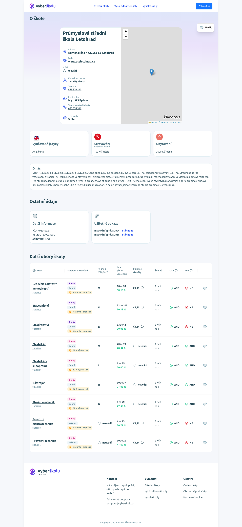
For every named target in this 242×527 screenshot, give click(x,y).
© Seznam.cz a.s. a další (170, 122)
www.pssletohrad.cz (81, 61)
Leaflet (153, 122)
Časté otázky (190, 485)
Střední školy (101, 6)
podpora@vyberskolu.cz (120, 503)
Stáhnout (127, 231)
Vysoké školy (150, 6)
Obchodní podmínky (195, 491)
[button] (152, 72)
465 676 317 (74, 89)
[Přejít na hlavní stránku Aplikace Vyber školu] (43, 6)
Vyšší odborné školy (125, 6)
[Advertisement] (14, 70)
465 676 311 (74, 108)
